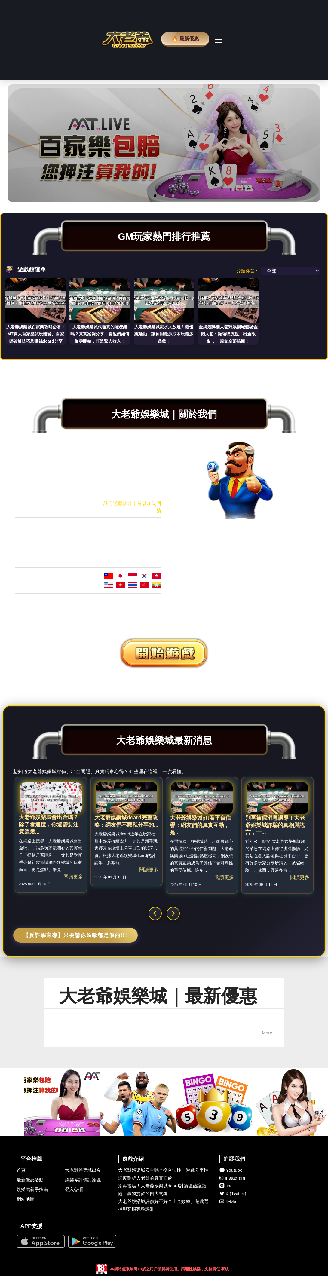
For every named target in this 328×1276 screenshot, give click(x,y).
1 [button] (155, 307)
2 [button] (164, 307)
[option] (164, 255)
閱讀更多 (73, 988)
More (267, 1144)
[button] (155, 1025)
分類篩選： (247, 382)
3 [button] (173, 307)
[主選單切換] (222, 96)
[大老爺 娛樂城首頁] (127, 95)
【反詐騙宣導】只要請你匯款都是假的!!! (75, 1047)
